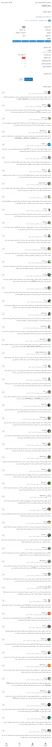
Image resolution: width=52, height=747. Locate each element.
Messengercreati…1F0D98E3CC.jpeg (38, 21)
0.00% (23, 58)
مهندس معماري (46, 52)
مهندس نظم (42, 302)
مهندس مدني (42, 120)
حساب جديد (28, 79)
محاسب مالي (42, 458)
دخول (21, 79)
